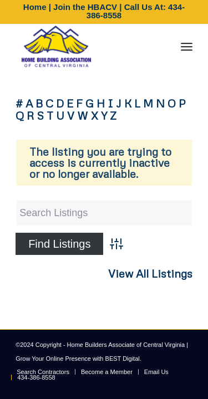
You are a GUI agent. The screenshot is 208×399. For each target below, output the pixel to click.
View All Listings (150, 273)
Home (35, 7)
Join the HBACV (85, 7)
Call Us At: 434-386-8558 (136, 11)
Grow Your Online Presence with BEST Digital (78, 358)
